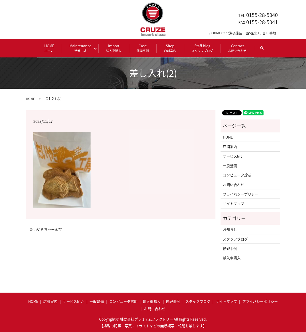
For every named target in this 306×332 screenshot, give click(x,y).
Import (112, 48)
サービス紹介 (233, 155)
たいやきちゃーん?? (46, 229)
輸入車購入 (232, 257)
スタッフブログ (235, 238)
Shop (168, 48)
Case (141, 48)
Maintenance (82, 48)
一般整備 (230, 165)
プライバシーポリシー (240, 193)
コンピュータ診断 (237, 174)
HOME (51, 48)
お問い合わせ (233, 184)
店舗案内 (230, 146)
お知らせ (230, 229)
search (264, 50)
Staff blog (200, 48)
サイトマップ (233, 203)
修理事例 (230, 248)
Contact (235, 48)
